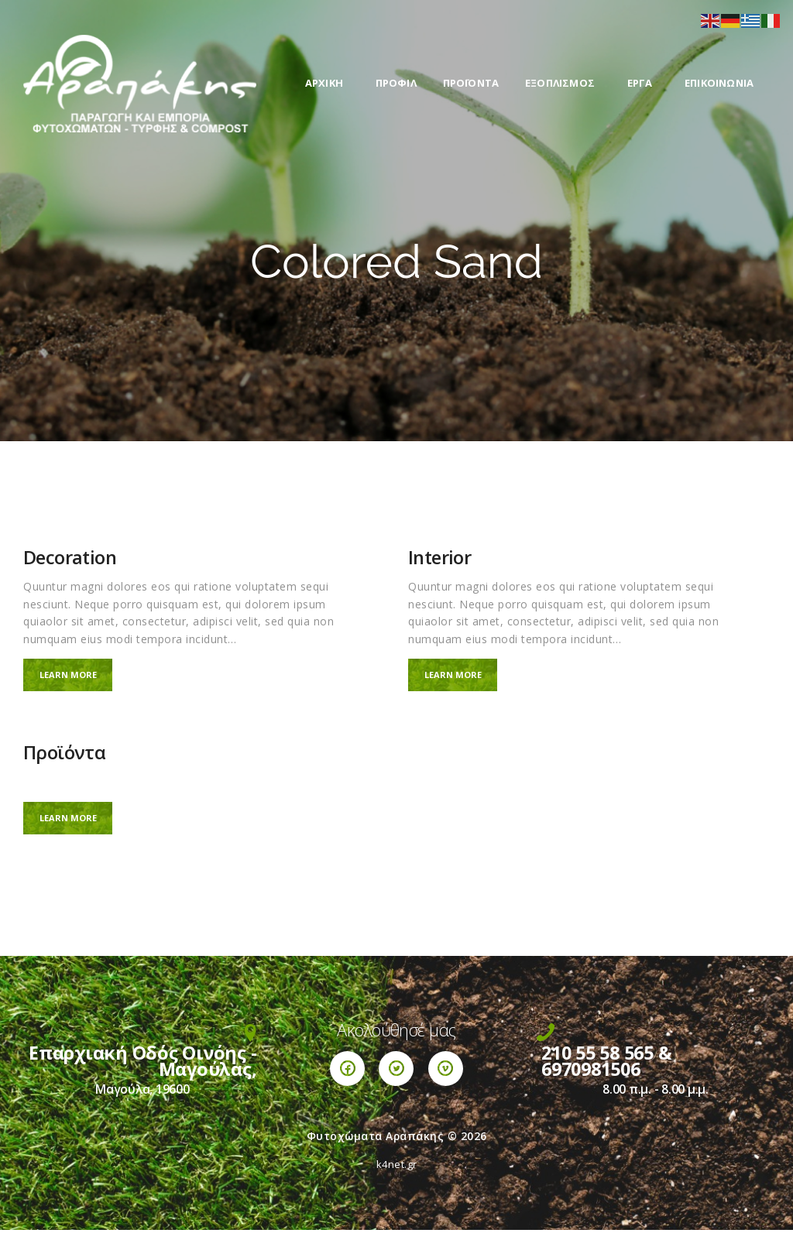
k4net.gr (396, 1167)
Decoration (69, 558)
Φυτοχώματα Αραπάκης (376, 1139)
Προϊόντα (64, 755)
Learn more (73, 675)
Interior (439, 558)
